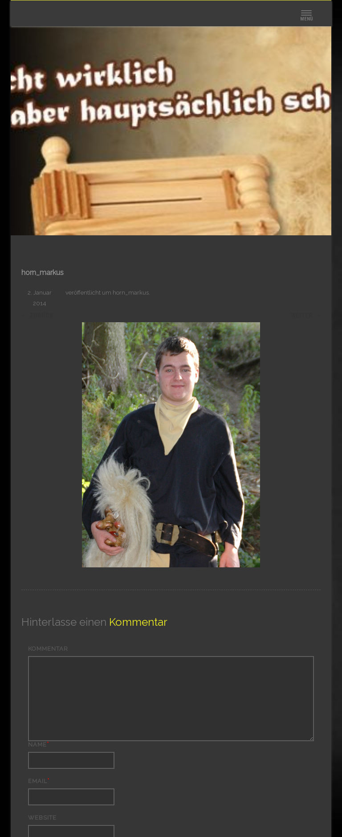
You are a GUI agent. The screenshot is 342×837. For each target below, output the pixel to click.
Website (42, 818)
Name (37, 744)
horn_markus (131, 292)
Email (37, 781)
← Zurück (37, 316)
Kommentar (48, 649)
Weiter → (306, 316)
